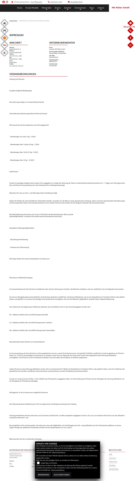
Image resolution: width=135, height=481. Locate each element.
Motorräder (46, 8)
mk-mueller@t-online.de (16, 66)
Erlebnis (100, 8)
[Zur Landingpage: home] (4, 26)
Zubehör (67, 8)
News (91, 8)
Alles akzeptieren (61, 475)
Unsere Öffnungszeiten (36, 2)
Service (58, 8)
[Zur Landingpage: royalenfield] (4, 41)
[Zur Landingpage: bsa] (4, 49)
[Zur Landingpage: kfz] (4, 34)
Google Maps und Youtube (49, 463)
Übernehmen (43, 475)
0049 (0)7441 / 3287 (15, 56)
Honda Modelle (31, 8)
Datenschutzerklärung (58, 452)
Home (19, 8)
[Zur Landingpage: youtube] (4, 56)
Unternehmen (80, 8)
